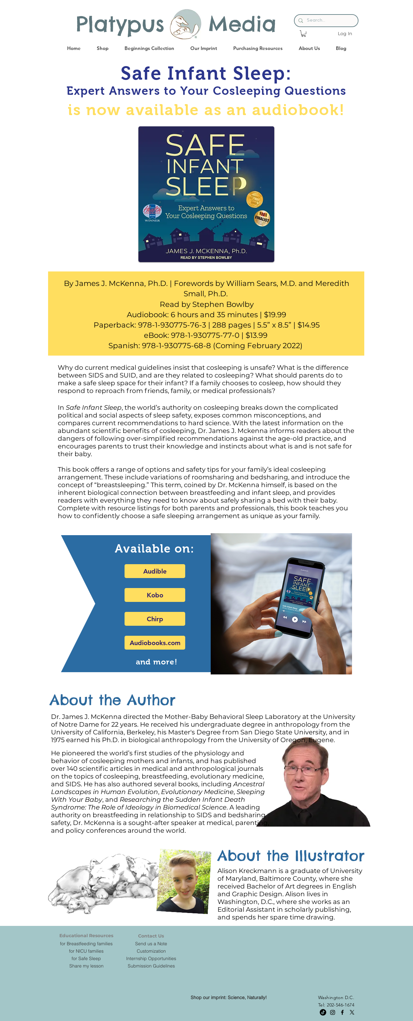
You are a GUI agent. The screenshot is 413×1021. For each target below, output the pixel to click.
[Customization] (151, 951)
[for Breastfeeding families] (86, 943)
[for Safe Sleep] (86, 958)
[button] (303, 33)
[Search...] (325, 20)
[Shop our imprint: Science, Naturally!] (228, 997)
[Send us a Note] (151, 943)
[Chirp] (155, 619)
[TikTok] (323, 1012)
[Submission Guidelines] (151, 966)
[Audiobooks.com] (155, 643)
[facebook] (342, 1012)
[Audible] (155, 571)
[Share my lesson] (86, 966)
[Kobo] (155, 595)
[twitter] (352, 1012)
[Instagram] (332, 1012)
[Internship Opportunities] (151, 958)
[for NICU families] (86, 951)
